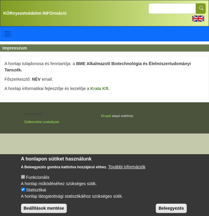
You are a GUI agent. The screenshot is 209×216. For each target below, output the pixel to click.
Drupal (106, 116)
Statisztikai (36, 193)
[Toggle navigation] (7, 33)
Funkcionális (37, 181)
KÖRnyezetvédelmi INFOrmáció (34, 13)
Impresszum (33, 114)
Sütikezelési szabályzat (41, 122)
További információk (127, 170)
